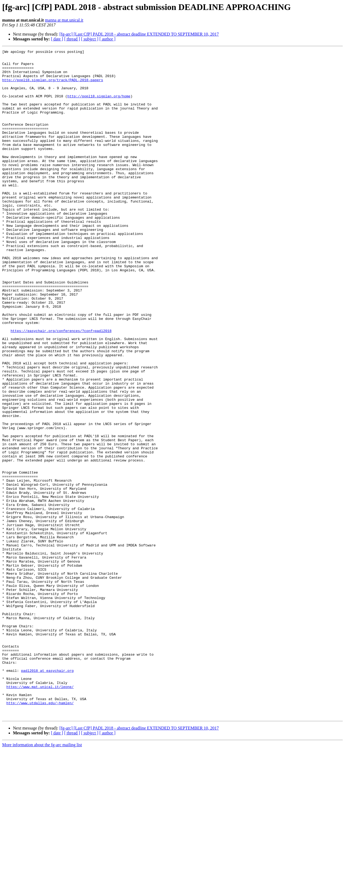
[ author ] (107, 39)
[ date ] (57, 39)
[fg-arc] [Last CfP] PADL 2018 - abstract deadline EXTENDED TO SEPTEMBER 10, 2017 (139, 34)
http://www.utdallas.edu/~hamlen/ (40, 833)
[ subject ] (89, 39)
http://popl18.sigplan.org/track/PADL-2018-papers (52, 86)
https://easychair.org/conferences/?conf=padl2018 (61, 387)
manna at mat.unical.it (64, 20)
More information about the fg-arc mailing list (42, 878)
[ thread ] (72, 39)
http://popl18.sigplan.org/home (98, 105)
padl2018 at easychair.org (47, 795)
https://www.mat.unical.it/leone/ (40, 814)
